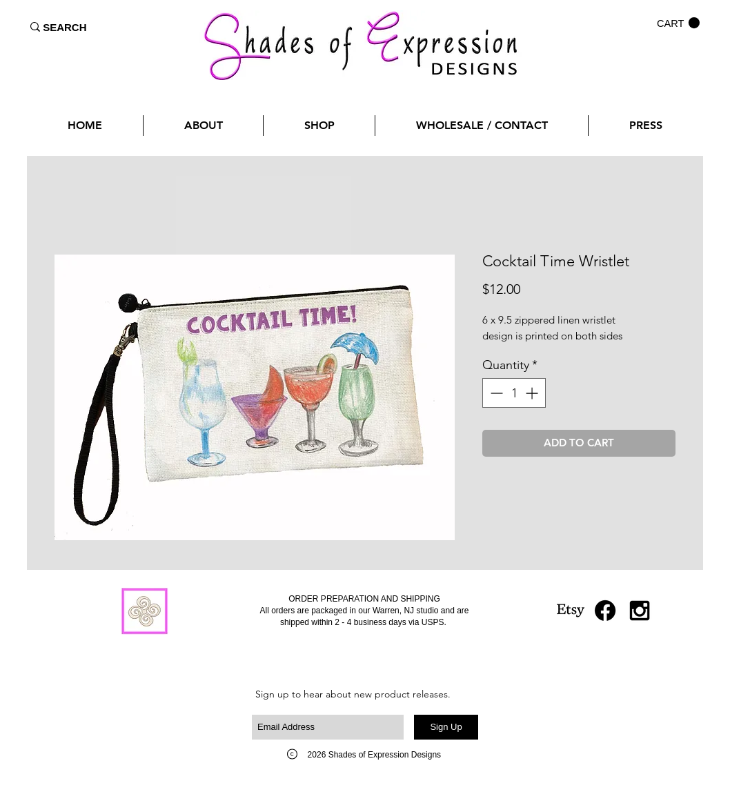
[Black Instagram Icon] (639, 610)
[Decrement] (495, 393)
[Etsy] (570, 610)
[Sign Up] (446, 727)
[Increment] (533, 393)
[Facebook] (605, 610)
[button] (678, 23)
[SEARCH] (65, 27)
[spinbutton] (514, 393)
